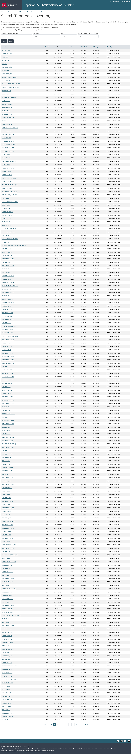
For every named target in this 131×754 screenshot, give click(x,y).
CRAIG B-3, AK (6, 100)
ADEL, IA (4, 63)
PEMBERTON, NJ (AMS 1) (9, 521)
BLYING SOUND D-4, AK (8, 370)
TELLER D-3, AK (6, 518)
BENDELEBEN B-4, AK (8, 380)
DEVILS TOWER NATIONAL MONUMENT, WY (14, 245)
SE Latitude (84, 47)
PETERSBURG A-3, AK (8, 141)
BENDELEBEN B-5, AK (8, 403)
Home (3, 12)
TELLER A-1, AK (6, 696)
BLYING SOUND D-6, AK (8, 413)
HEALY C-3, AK (6, 57)
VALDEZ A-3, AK (6, 706)
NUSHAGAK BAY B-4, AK (9, 561)
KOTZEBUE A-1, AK (7, 312)
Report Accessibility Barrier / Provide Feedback (38, 750)
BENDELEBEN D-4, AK (8, 592)
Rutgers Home (114, 1)
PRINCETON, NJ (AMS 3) (8, 232)
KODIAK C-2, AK (6, 181)
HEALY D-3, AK (6, 491)
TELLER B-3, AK (6, 262)
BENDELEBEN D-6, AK (8, 625)
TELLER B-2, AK (6, 249)
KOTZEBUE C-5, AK (7, 524)
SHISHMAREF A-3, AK (8, 333)
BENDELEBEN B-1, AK (8, 319)
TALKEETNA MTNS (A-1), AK (10, 185)
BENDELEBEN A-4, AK (8, 259)
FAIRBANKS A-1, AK (7, 53)
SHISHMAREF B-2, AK (8, 400)
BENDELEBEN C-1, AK (8, 447)
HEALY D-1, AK (6, 80)
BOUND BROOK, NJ (7, 299)
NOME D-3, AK (6, 602)
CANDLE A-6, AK (6, 296)
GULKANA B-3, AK (7, 609)
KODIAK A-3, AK (6, 90)
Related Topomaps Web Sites (24, 12)
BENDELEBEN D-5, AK (8, 605)
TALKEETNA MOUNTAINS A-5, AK (11, 615)
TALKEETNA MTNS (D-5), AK (10, 444)
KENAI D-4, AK (6, 709)
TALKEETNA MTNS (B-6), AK (10, 238)
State (62, 33)
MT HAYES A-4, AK (7, 50)
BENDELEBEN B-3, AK (8, 360)
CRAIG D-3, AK (6, 208)
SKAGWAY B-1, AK (7, 70)
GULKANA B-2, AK (7, 124)
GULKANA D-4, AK (7, 669)
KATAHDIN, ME (6, 158)
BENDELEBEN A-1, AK (8, 713)
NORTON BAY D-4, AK (8, 383)
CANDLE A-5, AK (6, 269)
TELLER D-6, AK (6, 568)
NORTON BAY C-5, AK (8, 302)
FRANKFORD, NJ (6, 349)
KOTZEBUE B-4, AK (7, 440)
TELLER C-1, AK (6, 343)
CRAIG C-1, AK (6, 619)
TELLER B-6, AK (6, 323)
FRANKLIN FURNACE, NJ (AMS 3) (11, 84)
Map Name (5, 47)
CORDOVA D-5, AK (7, 346)
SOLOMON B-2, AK (7, 582)
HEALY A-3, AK (6, 689)
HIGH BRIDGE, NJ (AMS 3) (9, 178)
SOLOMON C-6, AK (7, 676)
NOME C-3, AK (6, 558)
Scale (70, 47)
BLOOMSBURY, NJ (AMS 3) (9, 191)
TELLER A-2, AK (6, 703)
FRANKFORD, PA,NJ (7, 393)
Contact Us (39, 12)
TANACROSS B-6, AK (8, 168)
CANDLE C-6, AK (6, 531)
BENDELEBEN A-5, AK (8, 265)
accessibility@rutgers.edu (8, 750)
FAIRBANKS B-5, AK (7, 572)
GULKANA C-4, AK (7, 595)
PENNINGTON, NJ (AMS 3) (9, 134)
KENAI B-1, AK (6, 460)
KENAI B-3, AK (6, 494)
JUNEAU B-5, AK (6, 646)
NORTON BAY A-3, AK (8, 649)
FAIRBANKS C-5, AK (7, 642)
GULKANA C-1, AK (7, 174)
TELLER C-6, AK (6, 450)
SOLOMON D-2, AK (7, 699)
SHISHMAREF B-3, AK (8, 420)
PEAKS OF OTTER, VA (8, 282)
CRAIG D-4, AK (6, 222)
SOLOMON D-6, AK (7, 255)
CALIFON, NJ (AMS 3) (8, 104)
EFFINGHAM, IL (6, 686)
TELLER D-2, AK (6, 497)
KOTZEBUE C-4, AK (7, 501)
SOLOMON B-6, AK (7, 612)
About (10, 12)
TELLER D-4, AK (6, 535)
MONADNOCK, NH (7, 215)
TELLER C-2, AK (6, 366)
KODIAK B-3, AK (6, 131)
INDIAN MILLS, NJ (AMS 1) (9, 326)
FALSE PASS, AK (6, 138)
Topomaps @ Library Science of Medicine (49, 5)
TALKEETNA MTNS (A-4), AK (10, 201)
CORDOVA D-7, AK (7, 390)
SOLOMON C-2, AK (7, 632)
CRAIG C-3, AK (6, 164)
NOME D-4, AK (6, 622)
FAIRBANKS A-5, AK (7, 467)
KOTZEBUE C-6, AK (7, 538)
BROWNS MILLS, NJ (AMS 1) (10, 286)
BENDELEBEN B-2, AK (8, 339)
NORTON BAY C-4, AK (8, 275)
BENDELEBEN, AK (7, 656)
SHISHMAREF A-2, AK (8, 316)
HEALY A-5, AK (6, 720)
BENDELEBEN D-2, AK (8, 565)
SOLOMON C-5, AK (7, 673)
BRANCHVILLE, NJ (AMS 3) (9, 77)
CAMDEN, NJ (5, 121)
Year (47, 47)
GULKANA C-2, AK (7, 188)
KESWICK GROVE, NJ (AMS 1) (10, 555)
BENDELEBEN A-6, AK (8, 292)
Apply (4, 41)
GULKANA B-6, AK (7, 635)
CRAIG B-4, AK (6, 111)
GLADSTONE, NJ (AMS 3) (9, 228)
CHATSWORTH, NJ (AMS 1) (9, 666)
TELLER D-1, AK (6, 481)
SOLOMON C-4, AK (7, 652)
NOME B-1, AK (6, 504)
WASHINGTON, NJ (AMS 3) (9, 144)
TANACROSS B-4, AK (8, 148)
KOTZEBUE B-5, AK (7, 454)
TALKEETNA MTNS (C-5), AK (10, 336)
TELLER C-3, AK (6, 386)
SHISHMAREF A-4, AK (8, 356)
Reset (10, 41)
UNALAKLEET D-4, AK (8, 437)
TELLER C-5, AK (6, 434)
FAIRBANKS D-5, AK (7, 716)
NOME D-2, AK (6, 585)
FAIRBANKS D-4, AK (7, 211)
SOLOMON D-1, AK (7, 683)
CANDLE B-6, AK (6, 427)
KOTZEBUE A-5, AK (7, 397)
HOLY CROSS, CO (7, 74)
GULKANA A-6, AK (7, 107)
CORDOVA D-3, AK (7, 309)
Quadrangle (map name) (9, 33)
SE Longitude (97, 47)
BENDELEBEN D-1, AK (8, 548)
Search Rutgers (125, 1)
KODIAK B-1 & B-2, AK (8, 117)
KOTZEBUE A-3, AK (7, 353)
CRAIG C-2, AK (6, 154)
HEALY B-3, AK (6, 272)
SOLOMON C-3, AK (7, 639)
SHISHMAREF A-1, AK (8, 289)
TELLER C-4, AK (6, 410)
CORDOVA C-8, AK (7, 252)
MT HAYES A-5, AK (7, 60)
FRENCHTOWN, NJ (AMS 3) (9, 195)
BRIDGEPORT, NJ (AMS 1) (9, 97)
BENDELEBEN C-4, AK (8, 484)
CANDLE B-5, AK (6, 407)
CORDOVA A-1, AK (7, 487)
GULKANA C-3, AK (7, 662)
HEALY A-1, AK (6, 198)
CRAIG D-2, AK (6, 205)
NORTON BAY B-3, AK (8, 693)
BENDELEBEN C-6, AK (8, 528)
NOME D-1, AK (6, 575)
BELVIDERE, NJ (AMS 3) (8, 67)
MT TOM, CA (5, 242)
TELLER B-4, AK (6, 279)
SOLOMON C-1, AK (7, 629)
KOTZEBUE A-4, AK (7, 373)
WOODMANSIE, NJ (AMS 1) (9, 679)
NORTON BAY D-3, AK (8, 363)
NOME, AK (5, 474)
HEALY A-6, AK (6, 235)
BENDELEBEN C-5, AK (8, 508)
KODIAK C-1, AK (6, 171)
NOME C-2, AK (6, 541)
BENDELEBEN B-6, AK (8, 423)
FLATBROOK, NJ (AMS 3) (9, 161)
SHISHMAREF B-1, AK (8, 376)
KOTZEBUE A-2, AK (7, 329)
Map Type (36, 33)
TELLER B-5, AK (6, 306)
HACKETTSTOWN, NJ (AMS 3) (10, 87)
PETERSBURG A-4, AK (8, 151)
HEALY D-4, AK (6, 514)
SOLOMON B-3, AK (7, 598)
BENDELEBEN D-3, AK (8, 578)
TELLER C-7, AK (6, 464)
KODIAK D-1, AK (6, 218)
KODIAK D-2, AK (6, 225)
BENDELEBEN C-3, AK (8, 477)
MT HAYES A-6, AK (7, 430)
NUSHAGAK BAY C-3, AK (9, 588)
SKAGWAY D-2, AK (7, 114)
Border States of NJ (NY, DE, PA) (88, 33)
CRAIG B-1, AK (6, 94)
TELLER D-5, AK (6, 551)
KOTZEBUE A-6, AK (7, 417)
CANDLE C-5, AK (6, 511)
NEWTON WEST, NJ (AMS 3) (10, 127)
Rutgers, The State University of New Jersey (17, 746)
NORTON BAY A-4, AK (8, 659)
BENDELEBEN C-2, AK (8, 457)
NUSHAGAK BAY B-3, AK (9, 545)
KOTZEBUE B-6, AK (7, 471)
